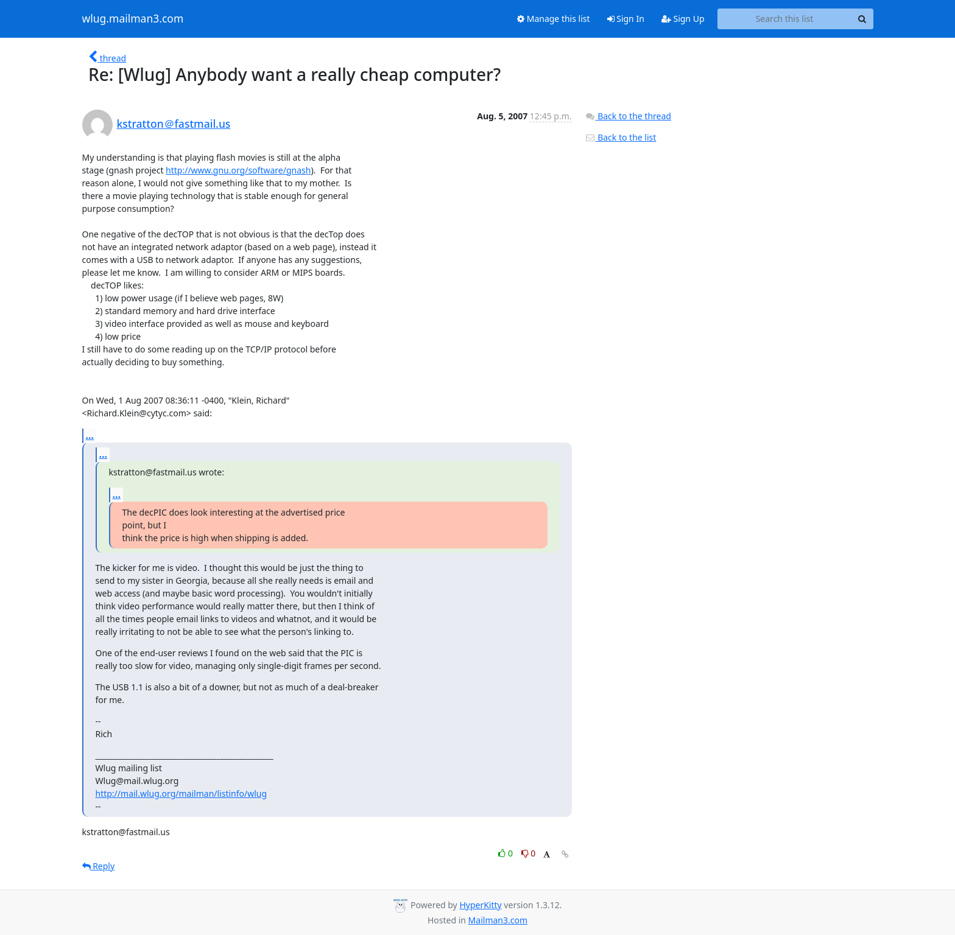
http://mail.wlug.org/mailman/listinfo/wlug (181, 793)
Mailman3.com (497, 920)
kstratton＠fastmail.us (174, 123)
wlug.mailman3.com (133, 19)
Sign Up (683, 18)
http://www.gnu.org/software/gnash (238, 170)
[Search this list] (784, 19)
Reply (98, 866)
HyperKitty (480, 905)
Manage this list (553, 18)
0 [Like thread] (506, 853)
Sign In (625, 18)
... (90, 435)
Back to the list (621, 137)
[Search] (862, 19)
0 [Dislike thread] (528, 853)
